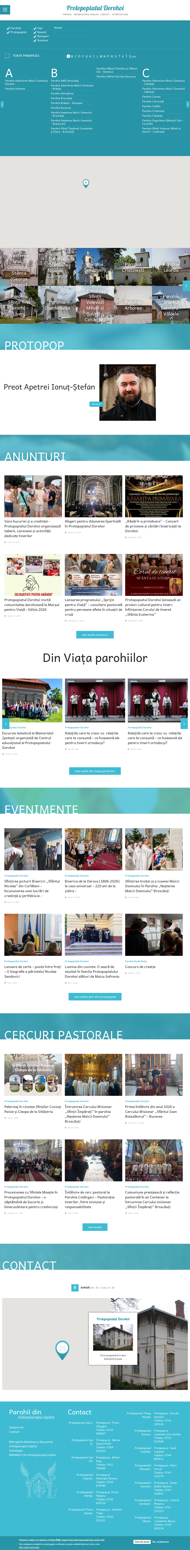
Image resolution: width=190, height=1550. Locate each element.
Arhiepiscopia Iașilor (86, 14)
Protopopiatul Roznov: (143, 1432)
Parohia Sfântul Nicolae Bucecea (116, 76)
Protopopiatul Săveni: (143, 1519)
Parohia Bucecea (61, 108)
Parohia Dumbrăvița (136, 961)
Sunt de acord (142, 1542)
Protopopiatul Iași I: (81, 1422)
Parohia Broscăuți (61, 98)
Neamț (41, 32)
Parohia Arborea (15, 88)
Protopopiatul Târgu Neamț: (139, 1415)
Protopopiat (19, 32)
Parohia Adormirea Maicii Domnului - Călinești (163, 90)
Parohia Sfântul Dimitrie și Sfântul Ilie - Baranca (116, 70)
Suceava (42, 40)
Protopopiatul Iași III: (82, 1459)
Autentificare (120, 14)
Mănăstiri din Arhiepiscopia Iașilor (32, 1454)
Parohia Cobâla (151, 106)
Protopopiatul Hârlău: (85, 1494)
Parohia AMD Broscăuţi (65, 80)
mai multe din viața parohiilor (95, 771)
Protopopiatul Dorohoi (95, 8)
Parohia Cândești (152, 115)
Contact (105, 14)
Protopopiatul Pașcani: (85, 1476)
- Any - (23, 56)
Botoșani (43, 36)
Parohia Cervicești (153, 101)
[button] (85, 184)
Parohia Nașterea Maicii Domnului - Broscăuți (71, 114)
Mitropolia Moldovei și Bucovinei (31, 1441)
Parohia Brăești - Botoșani (67, 103)
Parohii (67, 14)
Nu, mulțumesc (160, 1542)
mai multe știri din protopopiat (95, 996)
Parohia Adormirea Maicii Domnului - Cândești (163, 82)
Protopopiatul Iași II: (82, 1442)
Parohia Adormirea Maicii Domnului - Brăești (72, 87)
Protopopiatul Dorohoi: (143, 1484)
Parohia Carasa (151, 96)
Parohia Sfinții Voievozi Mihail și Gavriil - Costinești (161, 130)
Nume (58, 27)
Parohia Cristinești (153, 111)
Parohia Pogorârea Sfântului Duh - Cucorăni (162, 122)
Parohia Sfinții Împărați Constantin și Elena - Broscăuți (72, 130)
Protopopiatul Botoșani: (143, 1467)
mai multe (95, 1227)
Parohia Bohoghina (62, 93)
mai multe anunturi (95, 634)
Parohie (16, 28)
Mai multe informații (29, 1547)
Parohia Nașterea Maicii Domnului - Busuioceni (71, 122)
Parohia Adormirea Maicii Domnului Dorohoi (26, 82)
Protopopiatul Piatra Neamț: (81, 1511)
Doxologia (15, 1450)
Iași (39, 28)
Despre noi (16, 1427)
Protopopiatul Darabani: (143, 1502)
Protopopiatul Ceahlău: (143, 1450)
